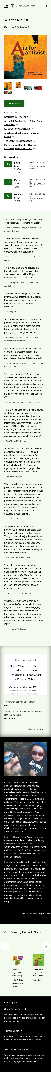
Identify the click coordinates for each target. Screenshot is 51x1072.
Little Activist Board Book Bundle (17, 983)
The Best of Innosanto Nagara (18, 141)
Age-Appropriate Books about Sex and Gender (22, 135)
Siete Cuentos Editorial (15, 1049)
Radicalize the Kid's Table (16, 117)
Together (37, 980)
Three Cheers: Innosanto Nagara (19, 702)
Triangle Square (11, 1031)
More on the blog (35, 729)
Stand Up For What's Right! (17, 129)
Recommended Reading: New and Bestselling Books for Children (20, 147)
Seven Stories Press (25, 6)
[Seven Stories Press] (12, 6)
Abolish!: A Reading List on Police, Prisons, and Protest (24, 123)
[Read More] (14, 103)
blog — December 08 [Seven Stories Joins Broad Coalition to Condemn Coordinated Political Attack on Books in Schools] (25, 660)
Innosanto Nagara (18, 26)
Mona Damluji (17, 976)
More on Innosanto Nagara (33, 913)
